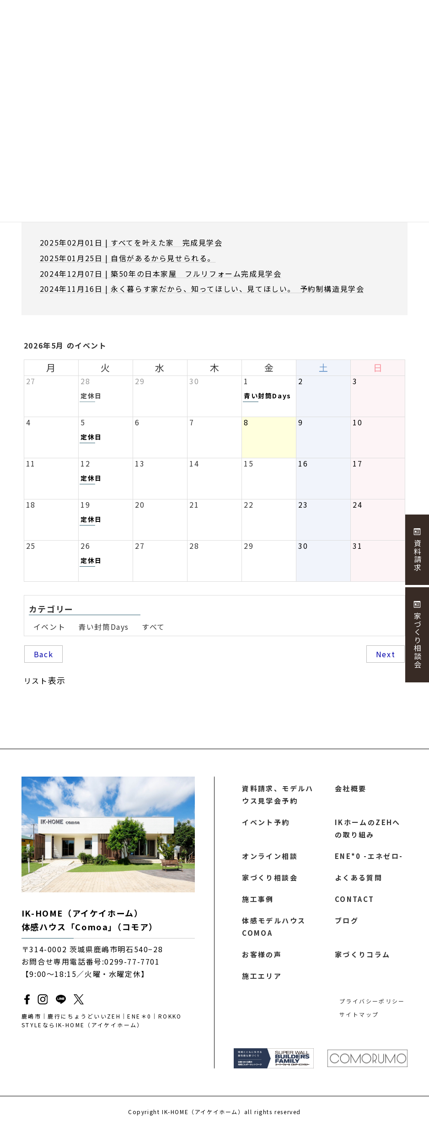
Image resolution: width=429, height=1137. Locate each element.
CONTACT (354, 904)
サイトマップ (358, 1023)
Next (385, 654)
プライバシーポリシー (370, 1010)
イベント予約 (266, 824)
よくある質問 (359, 881)
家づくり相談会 (270, 881)
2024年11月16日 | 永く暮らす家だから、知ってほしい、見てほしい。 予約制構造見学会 (202, 288)
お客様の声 (262, 962)
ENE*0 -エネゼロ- (368, 859)
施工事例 (258, 904)
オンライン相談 (270, 859)
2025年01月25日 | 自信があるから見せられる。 (127, 257)
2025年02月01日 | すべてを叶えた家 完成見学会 (131, 242)
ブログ (347, 926)
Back (43, 654)
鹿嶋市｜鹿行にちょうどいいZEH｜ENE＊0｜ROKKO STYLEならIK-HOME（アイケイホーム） (107, 1021)
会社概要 (351, 788)
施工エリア (262, 984)
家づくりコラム (363, 962)
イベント (49, 626)
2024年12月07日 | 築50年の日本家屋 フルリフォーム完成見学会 (161, 273)
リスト (45, 680)
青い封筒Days (103, 626)
